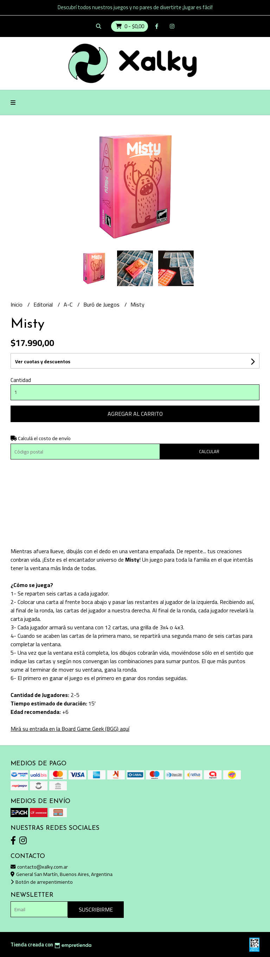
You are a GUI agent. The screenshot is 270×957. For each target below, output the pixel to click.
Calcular (209, 451)
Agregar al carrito (135, 413)
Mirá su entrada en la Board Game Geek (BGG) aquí (70, 728)
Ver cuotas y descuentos (42, 361)
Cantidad (21, 380)
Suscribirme (96, 909)
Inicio (17, 304)
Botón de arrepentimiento (42, 882)
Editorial (43, 304)
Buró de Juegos (102, 304)
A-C (69, 304)
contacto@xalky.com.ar (39, 866)
